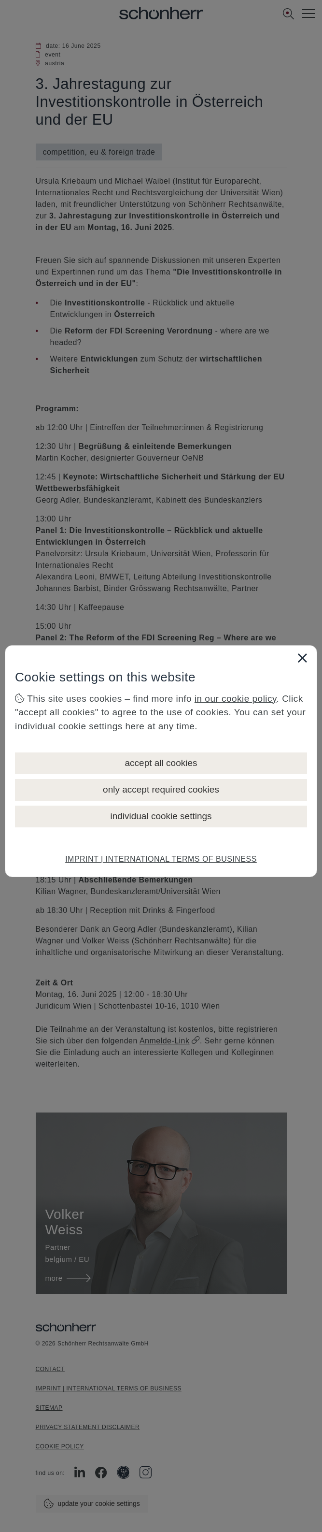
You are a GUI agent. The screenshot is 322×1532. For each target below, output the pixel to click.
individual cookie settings (160, 816)
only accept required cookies (161, 789)
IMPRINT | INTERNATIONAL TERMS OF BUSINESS (161, 859)
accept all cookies (161, 763)
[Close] (302, 657)
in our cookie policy (236, 699)
